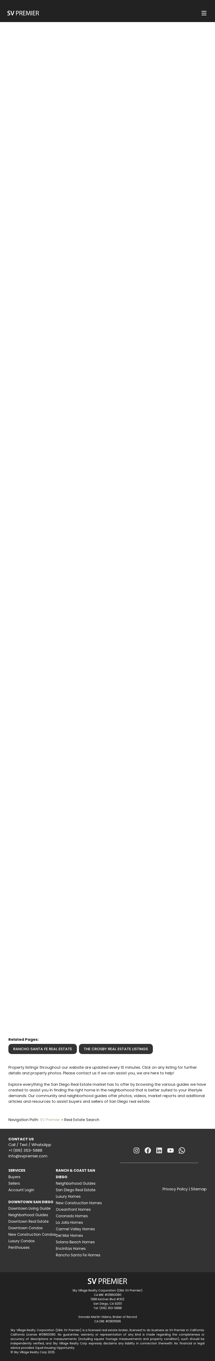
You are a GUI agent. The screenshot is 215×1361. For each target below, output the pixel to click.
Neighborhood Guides (28, 1214)
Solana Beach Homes (75, 1242)
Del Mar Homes (69, 1235)
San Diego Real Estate (76, 1189)
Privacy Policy (175, 1189)
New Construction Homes (79, 1203)
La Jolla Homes (69, 1222)
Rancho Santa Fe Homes (78, 1255)
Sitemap (199, 1189)
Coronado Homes (72, 1216)
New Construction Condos (32, 1234)
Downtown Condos (25, 1228)
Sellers (14, 1183)
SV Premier (50, 1119)
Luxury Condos (21, 1241)
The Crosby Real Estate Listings (116, 1048)
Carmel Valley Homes (75, 1229)
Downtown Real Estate (28, 1221)
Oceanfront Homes (73, 1209)
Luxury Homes (68, 1196)
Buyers (14, 1176)
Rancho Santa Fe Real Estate (42, 1048)
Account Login (21, 1189)
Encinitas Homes (71, 1248)
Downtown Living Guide (29, 1208)
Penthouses (19, 1247)
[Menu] (204, 13)
